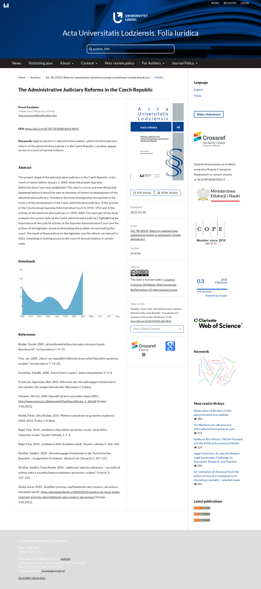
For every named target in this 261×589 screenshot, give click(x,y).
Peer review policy (119, 63)
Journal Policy (183, 63)
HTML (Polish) (169, 192)
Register (230, 3)
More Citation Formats (146, 328)
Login (245, 3)
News (16, 63)
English (198, 89)
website (65, 558)
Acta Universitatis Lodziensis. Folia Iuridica (130, 32)
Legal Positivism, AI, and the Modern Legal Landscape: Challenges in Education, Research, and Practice (217, 457)
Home (22, 77)
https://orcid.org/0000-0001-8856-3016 (37, 115)
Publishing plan (41, 63)
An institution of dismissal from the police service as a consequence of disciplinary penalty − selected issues (217, 476)
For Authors (152, 63)
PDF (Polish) (143, 192)
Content (88, 63)
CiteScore (221, 281)
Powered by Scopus (216, 295)
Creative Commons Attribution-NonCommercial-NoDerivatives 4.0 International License (154, 284)
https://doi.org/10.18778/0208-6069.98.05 (52, 128)
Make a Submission (209, 114)
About (65, 63)
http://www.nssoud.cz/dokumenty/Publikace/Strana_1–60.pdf (57, 401)
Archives (35, 77)
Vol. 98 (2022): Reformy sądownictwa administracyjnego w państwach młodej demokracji (98, 77)
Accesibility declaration (31, 578)
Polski (198, 95)
